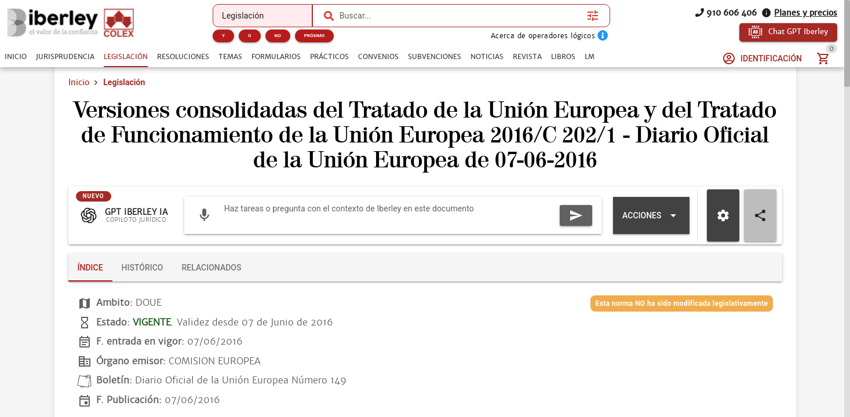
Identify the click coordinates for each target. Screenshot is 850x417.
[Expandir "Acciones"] (651, 215)
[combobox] (460, 16)
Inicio (78, 82)
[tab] (15, 56)
